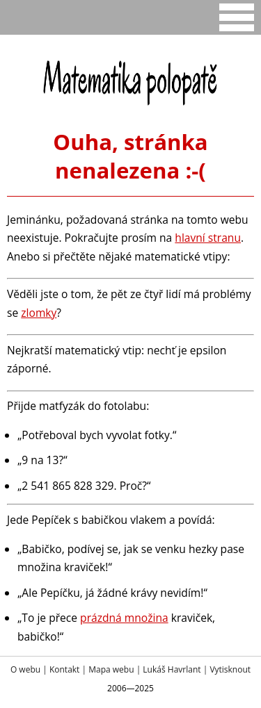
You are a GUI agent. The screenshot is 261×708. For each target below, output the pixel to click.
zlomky (38, 312)
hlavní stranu (208, 237)
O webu (25, 669)
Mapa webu (111, 669)
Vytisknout (230, 669)
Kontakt (64, 669)
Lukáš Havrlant (171, 669)
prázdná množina (124, 617)
